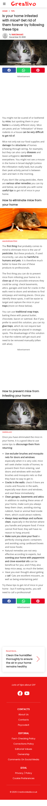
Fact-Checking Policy (23, 738)
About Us (23, 714)
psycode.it (23, 724)
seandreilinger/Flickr (9, 241)
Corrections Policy (23, 743)
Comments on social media (23, 759)
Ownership (23, 754)
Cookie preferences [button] (23, 778)
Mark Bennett (17, 34)
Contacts (23, 719)
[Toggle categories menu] (4, 3)
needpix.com (7, 432)
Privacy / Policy (23, 773)
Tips (13, 11)
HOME (5, 11)
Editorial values (23, 749)
